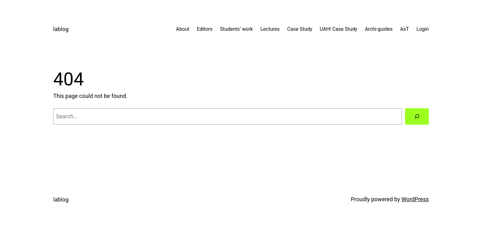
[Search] (417, 116)
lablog (61, 29)
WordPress (415, 199)
